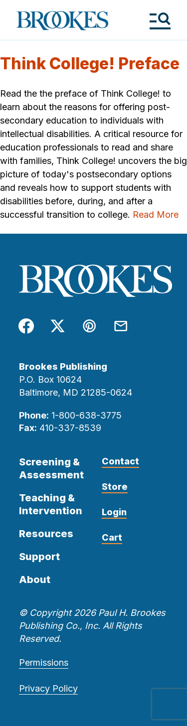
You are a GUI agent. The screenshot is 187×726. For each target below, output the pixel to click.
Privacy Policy (48, 688)
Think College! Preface (90, 63)
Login (114, 512)
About (34, 579)
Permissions (43, 662)
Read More (156, 214)
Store (115, 486)
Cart (112, 537)
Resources (46, 534)
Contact (120, 461)
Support (39, 557)
